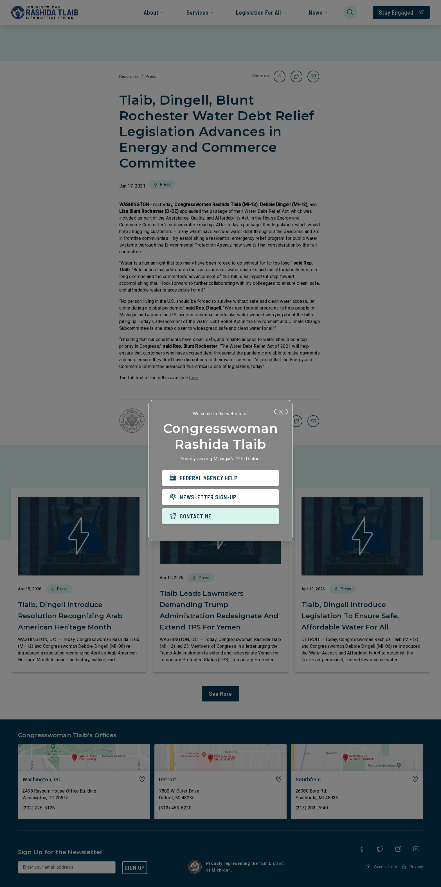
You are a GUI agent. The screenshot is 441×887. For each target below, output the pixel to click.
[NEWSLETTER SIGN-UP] (220, 497)
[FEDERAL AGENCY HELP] (220, 478)
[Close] (281, 411)
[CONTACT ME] (220, 516)
